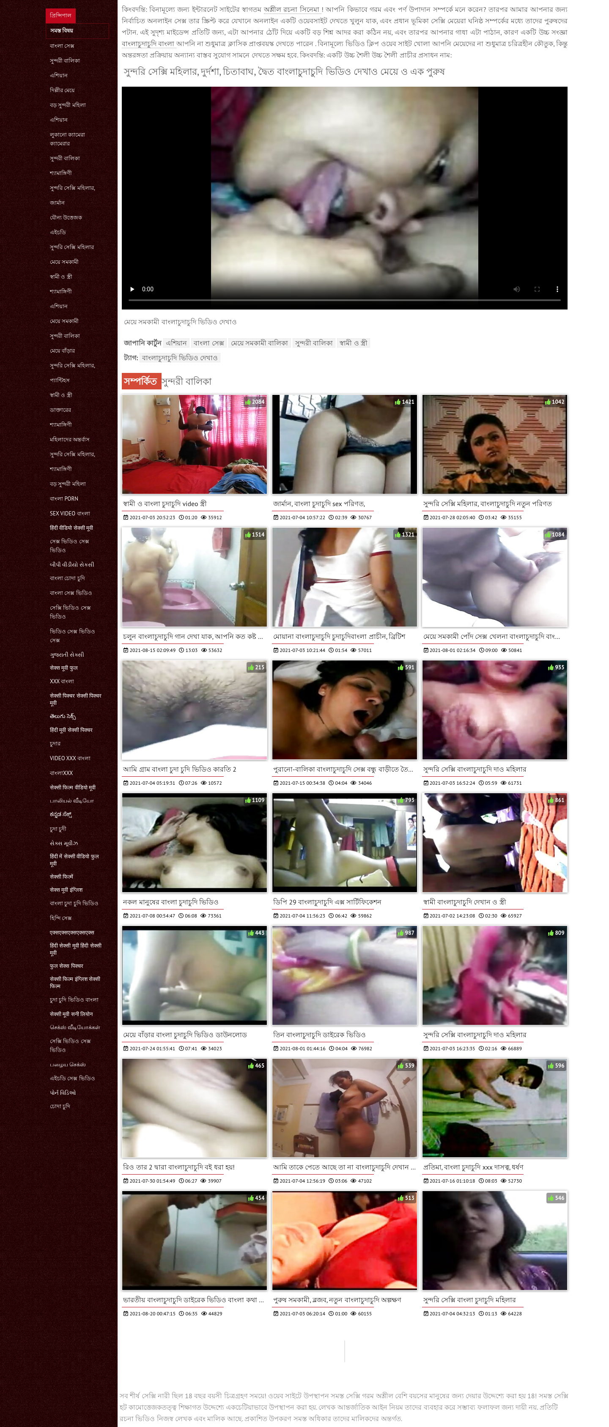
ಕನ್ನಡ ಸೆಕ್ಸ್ (61, 814)
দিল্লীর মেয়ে (62, 90)
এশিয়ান (59, 75)
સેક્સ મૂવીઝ (64, 843)
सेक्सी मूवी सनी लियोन (71, 1014)
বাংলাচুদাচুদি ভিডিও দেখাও (180, 357)
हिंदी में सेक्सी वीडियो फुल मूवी (74, 860)
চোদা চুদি (60, 1106)
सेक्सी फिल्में (61, 876)
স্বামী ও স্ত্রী (61, 276)
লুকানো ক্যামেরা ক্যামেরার (67, 139)
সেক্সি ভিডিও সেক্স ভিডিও (70, 612)
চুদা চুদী (58, 829)
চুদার (55, 743)
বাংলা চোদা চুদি (67, 578)
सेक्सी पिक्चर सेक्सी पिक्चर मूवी (76, 699)
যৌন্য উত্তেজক (66, 217)
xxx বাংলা (62, 681)
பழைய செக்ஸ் (68, 1064)
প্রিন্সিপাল (60, 15)
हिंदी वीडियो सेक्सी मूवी (71, 527)
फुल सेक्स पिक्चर (66, 966)
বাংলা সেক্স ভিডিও (71, 593)
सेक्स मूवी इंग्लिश (66, 889)
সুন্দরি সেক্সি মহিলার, (72, 188)
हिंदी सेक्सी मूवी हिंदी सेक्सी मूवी (76, 949)
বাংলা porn (64, 498)
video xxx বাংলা (70, 758)
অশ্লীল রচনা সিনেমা (292, 9)
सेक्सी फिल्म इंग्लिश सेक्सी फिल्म (75, 982)
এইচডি (58, 232)
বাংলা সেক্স (62, 45)
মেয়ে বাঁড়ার (62, 350)
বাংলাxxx (61, 773)
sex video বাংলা (70, 513)
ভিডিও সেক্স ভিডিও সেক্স (72, 636)
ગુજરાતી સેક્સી (67, 654)
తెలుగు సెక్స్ (63, 716)
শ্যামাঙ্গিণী (61, 173)
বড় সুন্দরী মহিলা (68, 105)
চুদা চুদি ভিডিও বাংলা (74, 999)
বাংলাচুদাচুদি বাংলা (149, 43)
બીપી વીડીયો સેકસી (72, 564)
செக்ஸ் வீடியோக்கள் (75, 1027)
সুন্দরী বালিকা (65, 60)
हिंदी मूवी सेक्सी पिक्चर (71, 730)
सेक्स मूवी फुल (64, 667)
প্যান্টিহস (60, 380)
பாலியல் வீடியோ (72, 800)
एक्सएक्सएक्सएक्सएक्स (72, 932)
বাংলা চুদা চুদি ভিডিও (74, 903)
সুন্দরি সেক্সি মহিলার (72, 247)
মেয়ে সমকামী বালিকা (259, 343)
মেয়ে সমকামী (64, 262)
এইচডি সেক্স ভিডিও (72, 1078)
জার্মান (57, 202)
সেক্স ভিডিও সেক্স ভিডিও (69, 546)
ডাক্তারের (60, 410)
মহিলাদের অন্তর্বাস (70, 439)
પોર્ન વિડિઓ (63, 1092)
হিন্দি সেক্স (61, 918)
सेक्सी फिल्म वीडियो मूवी (73, 787)
